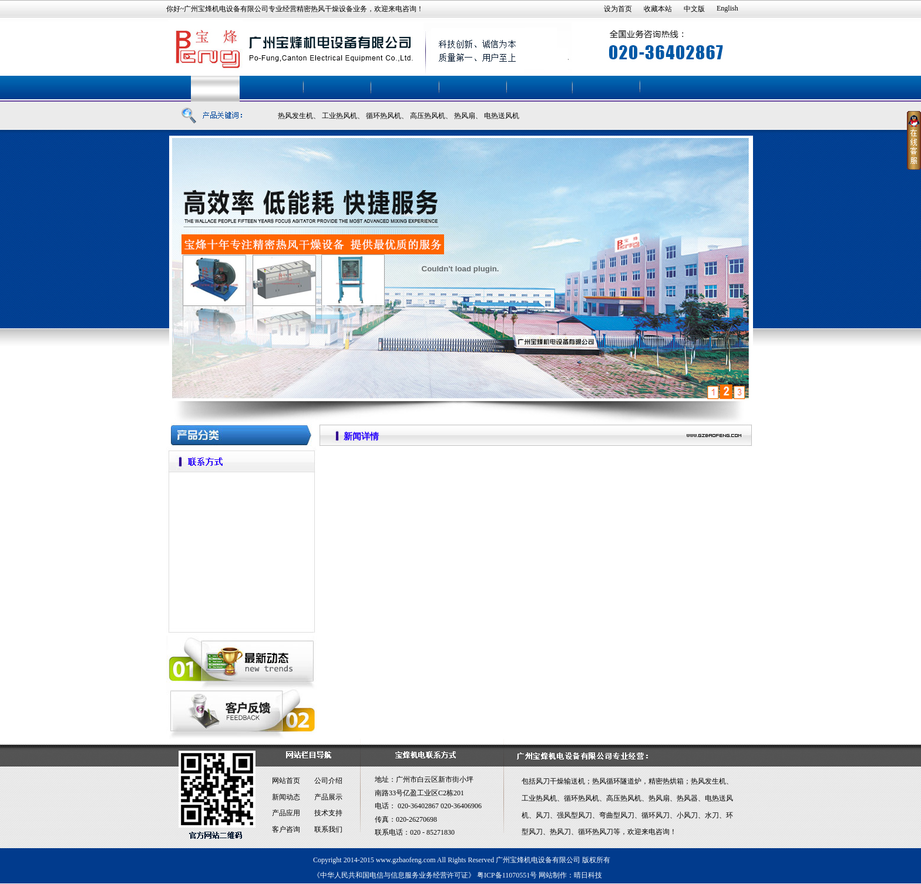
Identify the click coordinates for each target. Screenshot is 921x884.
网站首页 (286, 781)
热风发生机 (295, 116)
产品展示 (328, 797)
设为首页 (618, 9)
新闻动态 (286, 797)
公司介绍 (328, 781)
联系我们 (328, 829)
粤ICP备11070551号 (507, 875)
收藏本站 (658, 9)
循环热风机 (383, 116)
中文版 (694, 9)
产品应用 (286, 813)
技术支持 (328, 813)
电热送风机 (501, 116)
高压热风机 (427, 116)
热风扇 (464, 116)
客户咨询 (286, 829)
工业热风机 (339, 116)
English (727, 8)
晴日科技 (588, 875)
